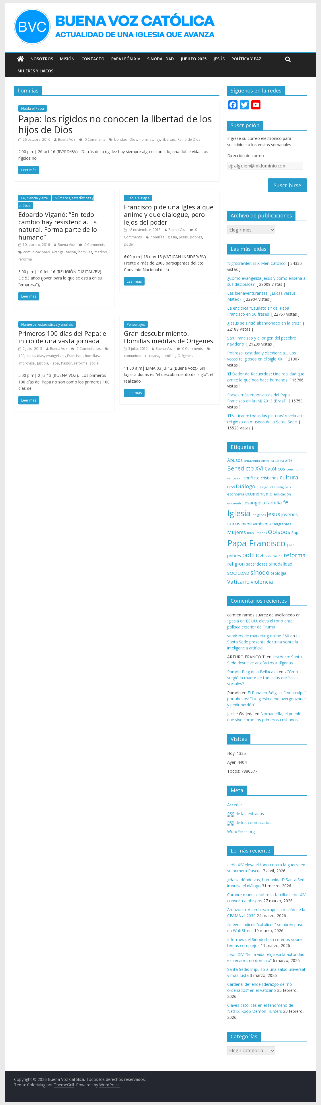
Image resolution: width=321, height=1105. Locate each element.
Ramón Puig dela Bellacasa (252, 671)
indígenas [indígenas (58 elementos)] (259, 515)
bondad (120, 139)
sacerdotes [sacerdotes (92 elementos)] (257, 564)
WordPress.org (241, 831)
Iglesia (172, 237)
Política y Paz (246, 58)
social (94, 363)
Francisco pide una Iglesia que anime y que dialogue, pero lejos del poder (168, 214)
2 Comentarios (86, 348)
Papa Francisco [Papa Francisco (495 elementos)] (256, 543)
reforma (25, 259)
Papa (54, 363)
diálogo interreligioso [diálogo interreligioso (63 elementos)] (273, 487)
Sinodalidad (160, 58)
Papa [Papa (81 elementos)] (296, 532)
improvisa (26, 363)
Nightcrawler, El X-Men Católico (256, 263)
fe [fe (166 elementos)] (285, 502)
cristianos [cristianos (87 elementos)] (270, 478)
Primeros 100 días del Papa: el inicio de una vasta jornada (63, 337)
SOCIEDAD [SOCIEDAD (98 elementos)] (238, 573)
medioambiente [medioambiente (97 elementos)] (257, 524)
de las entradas (245, 814)
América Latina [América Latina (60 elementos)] (272, 460)
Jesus (183, 237)
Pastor (66, 363)
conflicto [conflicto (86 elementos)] (252, 478)
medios (100, 252)
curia (31, 355)
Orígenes (185, 355)
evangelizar (55, 355)
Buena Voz (66, 139)
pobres (196, 237)
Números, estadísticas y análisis (47, 324)
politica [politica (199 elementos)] (253, 555)
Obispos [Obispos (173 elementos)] (279, 532)
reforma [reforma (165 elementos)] (295, 555)
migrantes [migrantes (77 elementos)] (282, 524)
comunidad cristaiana (141, 355)
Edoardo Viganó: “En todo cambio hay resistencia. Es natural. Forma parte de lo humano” (57, 225)
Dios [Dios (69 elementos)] (231, 487)
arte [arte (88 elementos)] (289, 460)
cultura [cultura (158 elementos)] (289, 477)
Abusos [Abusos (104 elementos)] (235, 460)
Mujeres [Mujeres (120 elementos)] (236, 532)
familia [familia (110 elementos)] (274, 503)
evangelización (64, 252)
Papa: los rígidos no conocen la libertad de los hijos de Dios (115, 124)
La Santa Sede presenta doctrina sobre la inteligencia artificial (264, 642)
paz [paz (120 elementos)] (291, 544)
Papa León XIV (125, 58)
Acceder (234, 804)
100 (21, 355)
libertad (168, 139)
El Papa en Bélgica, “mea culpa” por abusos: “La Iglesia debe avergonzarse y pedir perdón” (266, 698)
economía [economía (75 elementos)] (235, 494)
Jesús (219, 58)
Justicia (42, 363)
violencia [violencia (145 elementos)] (262, 581)
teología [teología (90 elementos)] (278, 573)
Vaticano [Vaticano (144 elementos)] (238, 581)
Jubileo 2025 (194, 58)
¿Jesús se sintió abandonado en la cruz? (264, 323)
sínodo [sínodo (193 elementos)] (259, 572)
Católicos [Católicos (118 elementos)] (275, 468)
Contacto (92, 58)
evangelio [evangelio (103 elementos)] (255, 503)
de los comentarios (249, 823)
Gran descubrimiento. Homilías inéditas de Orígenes (168, 337)
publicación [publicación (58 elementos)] (274, 556)
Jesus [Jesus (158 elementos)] (273, 514)
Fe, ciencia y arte (34, 198)
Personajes (136, 324)
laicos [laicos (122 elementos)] (233, 523)
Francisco (75, 355)
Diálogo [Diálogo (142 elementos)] (245, 486)
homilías (146, 139)
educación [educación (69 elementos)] (282, 494)
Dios (133, 139)
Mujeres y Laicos (35, 71)
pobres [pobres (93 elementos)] (234, 555)
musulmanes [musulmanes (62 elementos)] (257, 533)
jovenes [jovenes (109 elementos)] (289, 514)
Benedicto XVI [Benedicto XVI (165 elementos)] (245, 468)
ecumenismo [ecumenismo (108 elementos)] (259, 494)
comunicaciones (36, 252)
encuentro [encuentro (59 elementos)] (235, 503)
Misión (67, 58)
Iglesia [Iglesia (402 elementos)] (238, 513)
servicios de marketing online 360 (258, 636)
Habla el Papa (32, 108)
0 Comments (92, 139)
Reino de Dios (189, 139)
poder (129, 244)
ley (157, 139)
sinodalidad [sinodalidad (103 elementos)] (280, 564)
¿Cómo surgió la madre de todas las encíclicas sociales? (263, 677)
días (40, 355)
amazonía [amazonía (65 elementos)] (252, 460)
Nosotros (41, 58)
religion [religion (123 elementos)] (236, 563)
